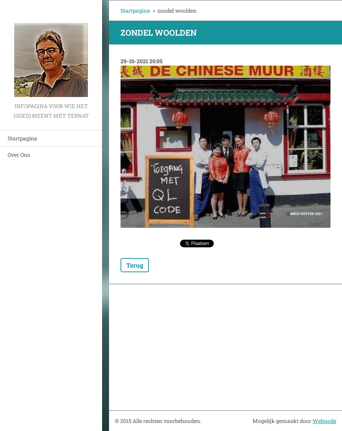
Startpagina (22, 138)
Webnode (324, 420)
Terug (134, 265)
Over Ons (19, 154)
